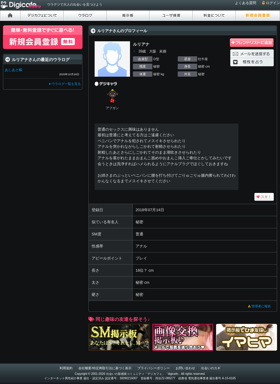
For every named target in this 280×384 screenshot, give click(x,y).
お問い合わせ (185, 368)
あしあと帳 (13, 70)
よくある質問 (245, 3)
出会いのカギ (210, 368)
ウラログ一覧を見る (66, 84)
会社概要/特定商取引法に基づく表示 (104, 368)
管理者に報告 (261, 306)
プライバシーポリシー (153, 368)
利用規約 (66, 368)
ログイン (273, 3)
